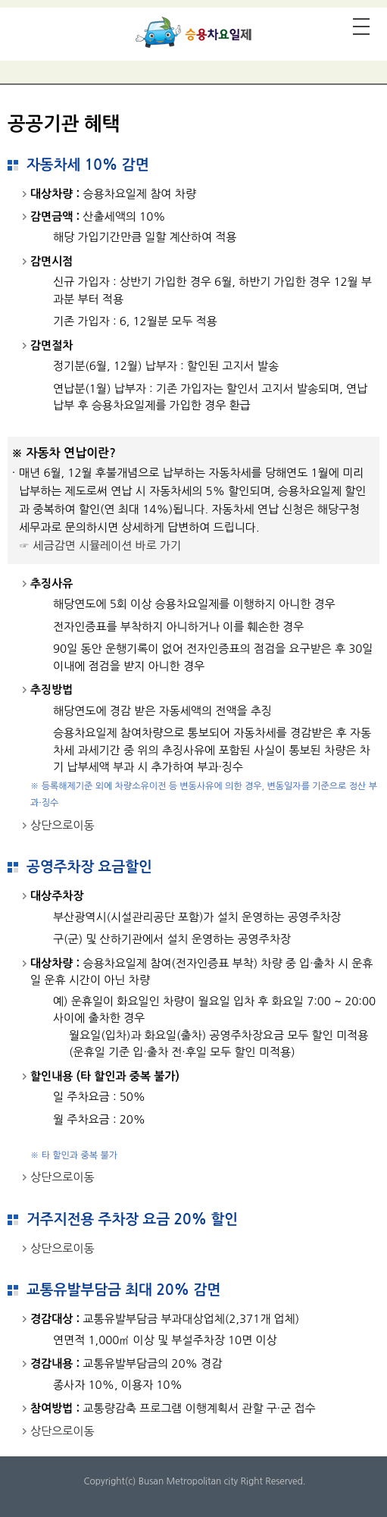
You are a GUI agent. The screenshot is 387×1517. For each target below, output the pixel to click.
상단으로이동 (62, 825)
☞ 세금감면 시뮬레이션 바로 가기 (100, 545)
